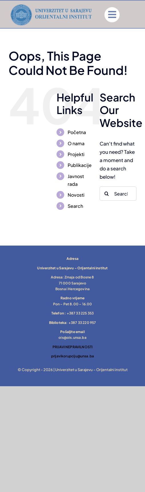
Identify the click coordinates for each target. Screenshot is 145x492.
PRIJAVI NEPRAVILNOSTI (73, 347)
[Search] (107, 193)
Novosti (76, 195)
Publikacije (80, 165)
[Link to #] (112, 14)
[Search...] (118, 193)
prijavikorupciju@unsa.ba (72, 356)
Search (75, 206)
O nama (76, 143)
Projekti (76, 154)
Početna (77, 132)
